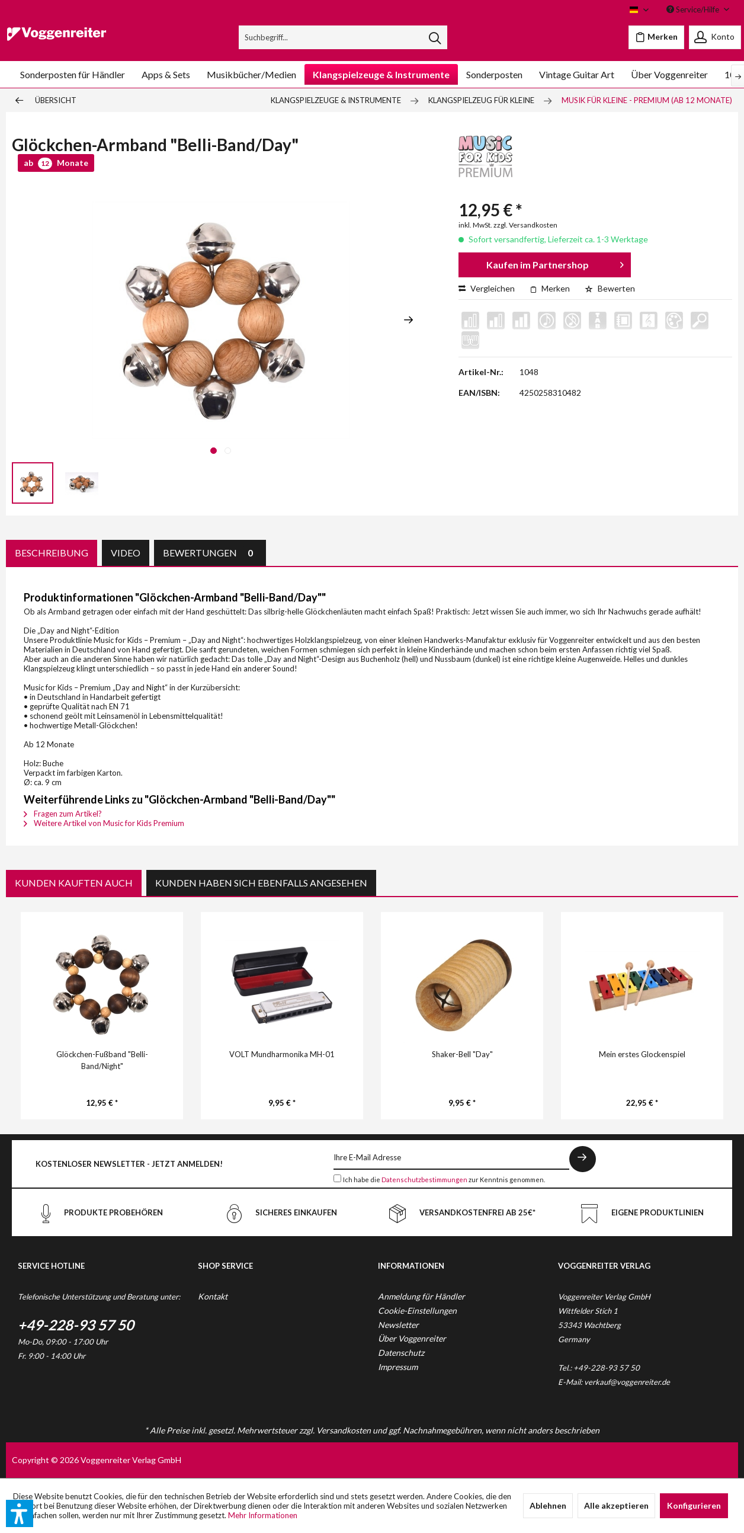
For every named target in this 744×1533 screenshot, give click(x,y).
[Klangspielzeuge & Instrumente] (381, 74)
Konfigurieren (694, 1505)
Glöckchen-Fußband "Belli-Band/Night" (102, 1060)
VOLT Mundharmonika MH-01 (282, 1054)
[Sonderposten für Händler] (72, 74)
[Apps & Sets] (165, 74)
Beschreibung (51, 552)
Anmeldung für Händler (421, 1296)
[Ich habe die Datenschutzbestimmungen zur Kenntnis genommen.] (337, 1178)
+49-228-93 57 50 (76, 1324)
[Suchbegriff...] (343, 37)
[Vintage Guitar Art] (577, 74)
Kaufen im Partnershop (555, 262)
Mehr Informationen (262, 1515)
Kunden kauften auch (74, 882)
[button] (19, 1513)
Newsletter (398, 1325)
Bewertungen (210, 552)
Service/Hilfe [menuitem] (693, 9)
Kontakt (212, 1296)
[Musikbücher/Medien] (251, 74)
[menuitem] (343, 37)
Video (125, 552)
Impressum (398, 1367)
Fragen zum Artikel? (63, 813)
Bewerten (610, 288)
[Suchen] (434, 37)
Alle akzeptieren (616, 1505)
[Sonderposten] (494, 74)
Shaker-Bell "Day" (462, 1054)
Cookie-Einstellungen (417, 1310)
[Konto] (715, 37)
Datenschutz (401, 1353)
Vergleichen (486, 288)
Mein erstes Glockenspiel (642, 1054)
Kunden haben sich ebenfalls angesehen (261, 882)
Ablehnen (548, 1505)
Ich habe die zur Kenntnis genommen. (444, 1179)
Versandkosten (343, 1430)
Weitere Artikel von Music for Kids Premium (104, 823)
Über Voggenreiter (412, 1338)
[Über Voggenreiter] (669, 74)
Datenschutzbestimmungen (424, 1179)
